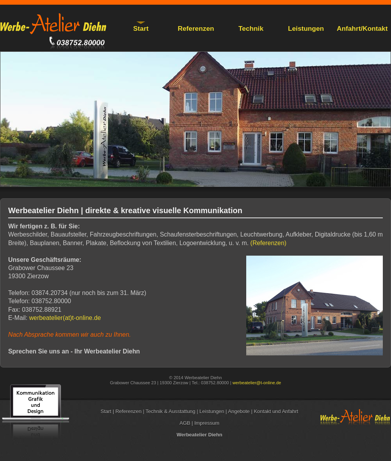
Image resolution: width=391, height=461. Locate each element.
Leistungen (306, 28)
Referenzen (196, 28)
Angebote (239, 411)
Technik (250, 28)
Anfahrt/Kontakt (362, 28)
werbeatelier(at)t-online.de (65, 317)
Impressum (206, 423)
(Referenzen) (268, 243)
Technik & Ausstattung (171, 411)
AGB (186, 423)
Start (140, 28)
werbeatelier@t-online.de (257, 382)
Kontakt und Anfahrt (276, 411)
